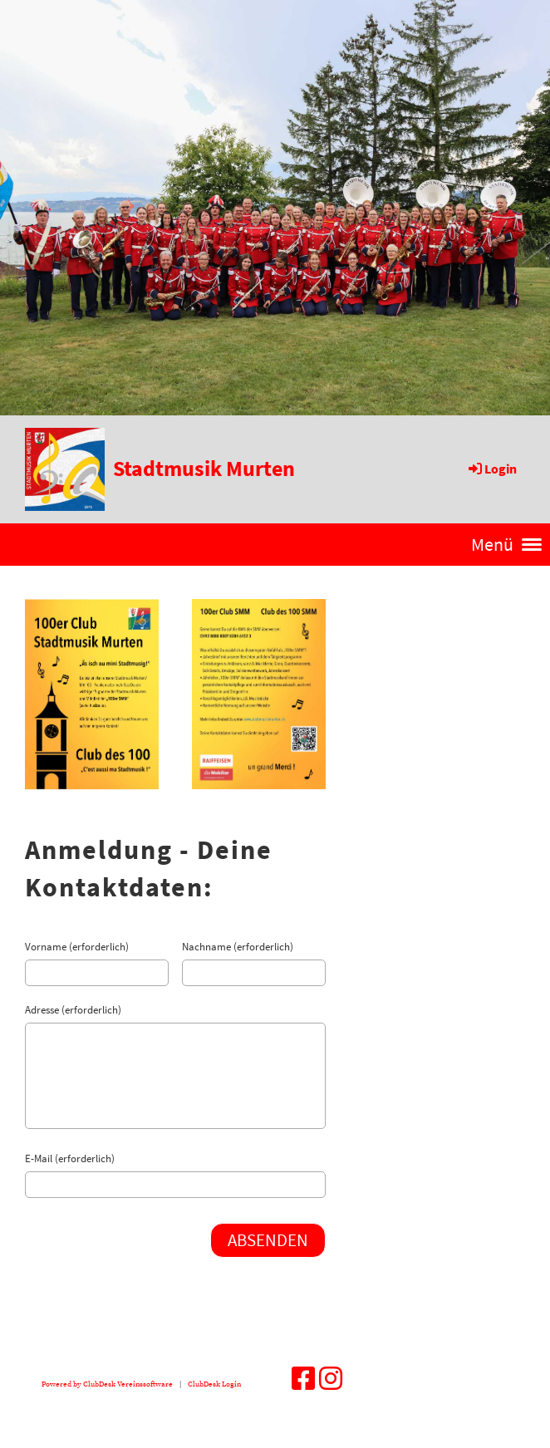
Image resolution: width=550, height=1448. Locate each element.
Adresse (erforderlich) (73, 1010)
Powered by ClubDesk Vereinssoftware (107, 1384)
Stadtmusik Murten (204, 468)
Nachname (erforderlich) (237, 947)
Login (491, 468)
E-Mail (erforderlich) (70, 1158)
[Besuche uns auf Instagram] (330, 1380)
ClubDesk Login (214, 1384)
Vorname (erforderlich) (77, 947)
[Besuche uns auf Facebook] (303, 1380)
